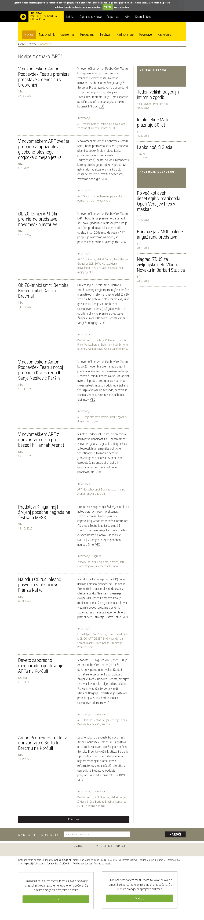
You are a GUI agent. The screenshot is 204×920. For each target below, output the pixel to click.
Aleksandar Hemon (107, 566)
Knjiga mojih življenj (108, 562)
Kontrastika (52, 863)
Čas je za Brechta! (114, 348)
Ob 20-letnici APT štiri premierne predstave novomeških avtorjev (38, 219)
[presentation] (160, 834)
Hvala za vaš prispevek (105, 267)
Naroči (175, 834)
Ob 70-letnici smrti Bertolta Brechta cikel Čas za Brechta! (43, 290)
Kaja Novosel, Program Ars (152, 104)
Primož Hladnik (85, 643)
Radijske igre (125, 35)
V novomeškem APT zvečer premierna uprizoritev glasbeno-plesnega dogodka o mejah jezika (44, 149)
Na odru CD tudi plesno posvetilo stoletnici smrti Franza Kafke (41, 585)
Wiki (127, 17)
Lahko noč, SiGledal (155, 147)
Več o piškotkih (121, 7)
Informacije (83, 118)
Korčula (106, 724)
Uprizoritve (67, 35)
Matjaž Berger (91, 124)
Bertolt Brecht (85, 340)
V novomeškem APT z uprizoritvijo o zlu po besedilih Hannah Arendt (41, 439)
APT (79, 124)
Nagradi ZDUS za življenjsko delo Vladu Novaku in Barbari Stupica (161, 264)
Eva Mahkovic (95, 348)
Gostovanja (98, 714)
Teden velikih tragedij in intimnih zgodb (159, 94)
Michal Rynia (84, 634)
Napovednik (47, 35)
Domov (21, 43)
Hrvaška (87, 720)
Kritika (70, 17)
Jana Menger (120, 259)
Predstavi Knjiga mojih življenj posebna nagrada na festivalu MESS (44, 512)
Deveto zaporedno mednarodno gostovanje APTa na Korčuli (40, 665)
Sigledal (27, 863)
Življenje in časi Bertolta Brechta (95, 801)
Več (101, 106)
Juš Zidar (100, 493)
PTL (122, 562)
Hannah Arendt (91, 489)
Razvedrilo (164, 35)
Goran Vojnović (86, 566)
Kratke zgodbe (118, 417)
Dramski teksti (144, 17)
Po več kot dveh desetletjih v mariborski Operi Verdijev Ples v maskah (158, 201)
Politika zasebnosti (82, 863)
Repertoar (113, 17)
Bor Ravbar (89, 259)
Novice (28, 35)
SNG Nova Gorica (113, 638)
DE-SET (98, 638)
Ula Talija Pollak (103, 340)
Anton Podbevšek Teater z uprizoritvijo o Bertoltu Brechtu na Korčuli (42, 743)
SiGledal (141, 154)
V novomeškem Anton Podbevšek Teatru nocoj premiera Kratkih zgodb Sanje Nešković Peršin (40, 370)
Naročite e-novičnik (38, 835)
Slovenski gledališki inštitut (65, 859)
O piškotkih (65, 863)
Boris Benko (102, 643)
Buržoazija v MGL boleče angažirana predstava (160, 234)
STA (139, 131)
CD (114, 128)
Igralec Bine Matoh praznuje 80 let (154, 122)
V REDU (107, 7)
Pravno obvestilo (102, 863)
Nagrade (96, 556)
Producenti (87, 35)
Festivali (105, 35)
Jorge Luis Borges (87, 421)
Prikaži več (73, 819)
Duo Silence (99, 634)
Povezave (145, 35)
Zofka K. (99, 263)
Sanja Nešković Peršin (95, 417)
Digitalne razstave (90, 17)
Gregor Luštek (91, 196)
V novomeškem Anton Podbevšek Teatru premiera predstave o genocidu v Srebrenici (44, 77)
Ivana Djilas (83, 562)
